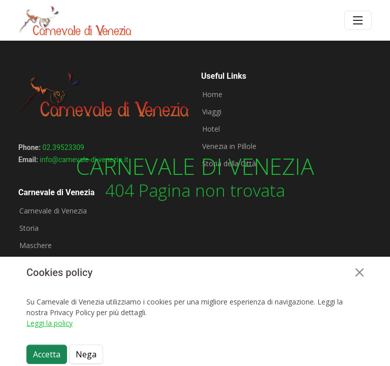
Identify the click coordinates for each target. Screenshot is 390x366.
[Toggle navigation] (358, 20)
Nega (86, 354)
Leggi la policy (49, 323)
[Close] (359, 272)
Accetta (46, 354)
